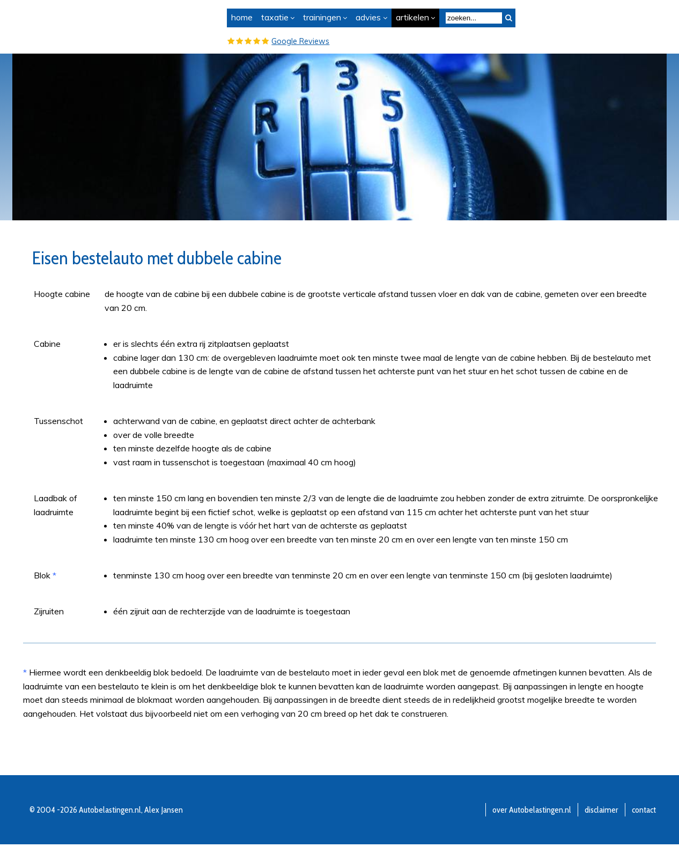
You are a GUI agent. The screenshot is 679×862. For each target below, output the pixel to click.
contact (644, 810)
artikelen (412, 17)
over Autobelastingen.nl (531, 810)
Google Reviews (300, 41)
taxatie (275, 17)
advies (368, 17)
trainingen (322, 17)
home (242, 17)
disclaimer (601, 810)
